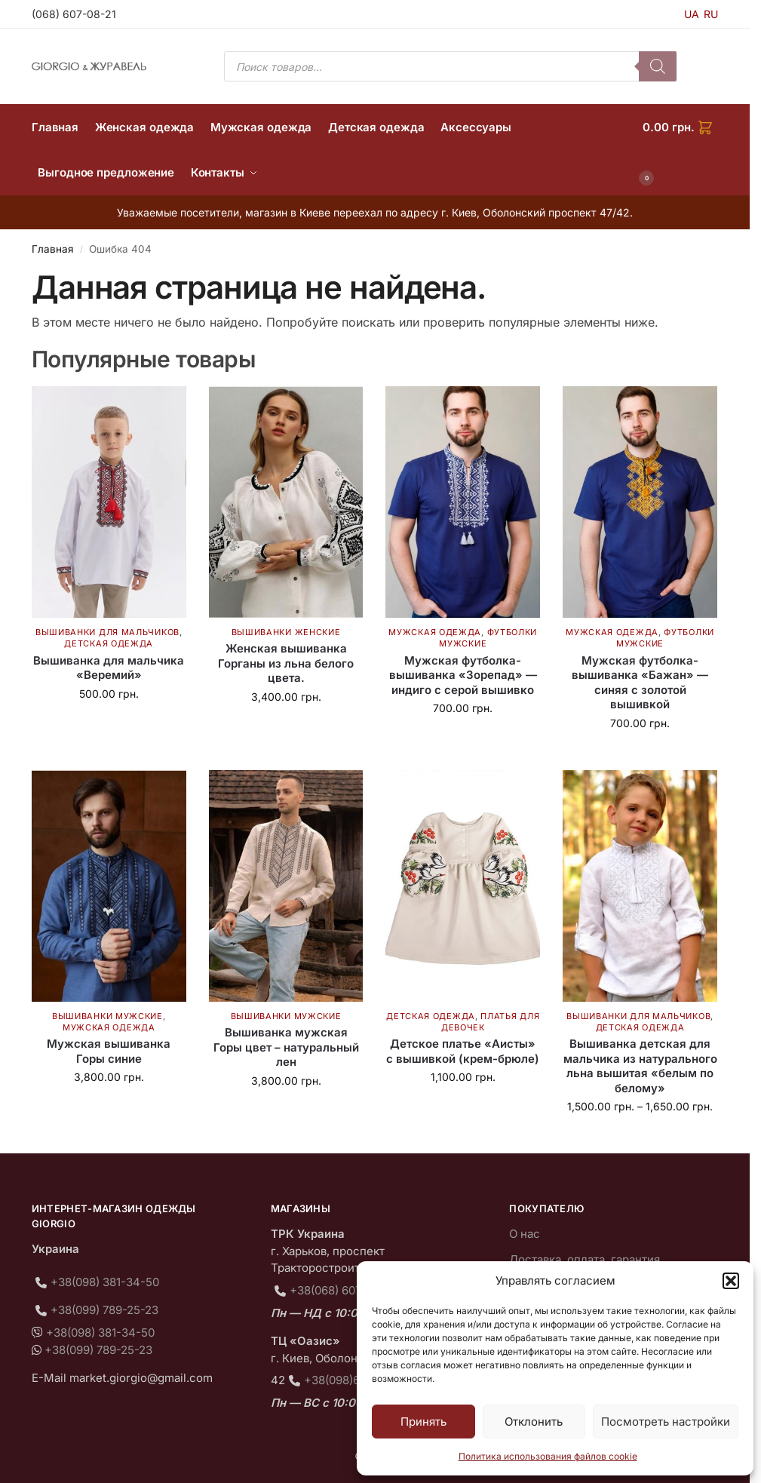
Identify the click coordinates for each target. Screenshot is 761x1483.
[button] (730, 1280)
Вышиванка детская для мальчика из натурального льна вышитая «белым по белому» (640, 1065)
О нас (524, 1234)
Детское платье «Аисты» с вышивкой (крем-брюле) (462, 1051)
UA (691, 14)
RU (711, 14)
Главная (52, 249)
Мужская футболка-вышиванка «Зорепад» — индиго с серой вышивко (463, 675)
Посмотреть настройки (665, 1421)
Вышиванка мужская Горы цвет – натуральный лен (286, 1047)
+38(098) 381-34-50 (105, 1282)
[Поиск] (658, 66)
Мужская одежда (434, 632)
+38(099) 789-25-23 (104, 1310)
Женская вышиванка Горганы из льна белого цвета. (286, 663)
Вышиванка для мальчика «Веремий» (108, 668)
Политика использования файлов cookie (548, 1456)
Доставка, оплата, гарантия (584, 1259)
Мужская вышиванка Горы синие (108, 1051)
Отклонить (534, 1421)
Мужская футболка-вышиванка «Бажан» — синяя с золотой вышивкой (640, 682)
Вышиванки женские (286, 632)
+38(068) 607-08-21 (343, 1290)
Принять (423, 1421)
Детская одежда (108, 643)
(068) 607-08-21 (74, 14)
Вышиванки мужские (107, 1016)
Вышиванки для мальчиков (107, 632)
